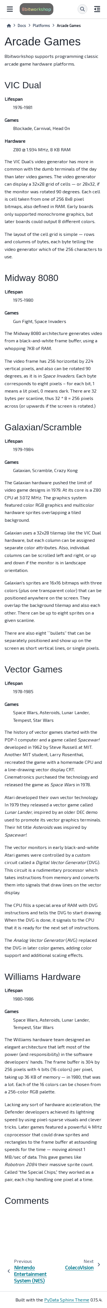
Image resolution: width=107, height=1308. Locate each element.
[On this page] (97, 9)
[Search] (82, 9)
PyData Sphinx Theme (66, 1299)
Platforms (41, 25)
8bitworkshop (36, 9)
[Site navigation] (10, 9)
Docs (22, 25)
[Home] (9, 26)
